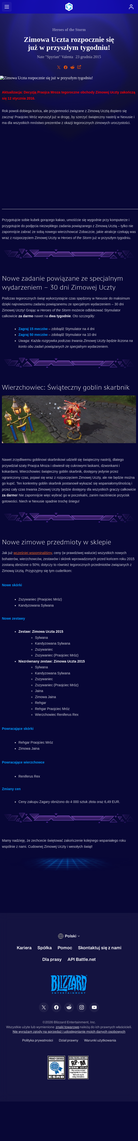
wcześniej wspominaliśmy (32, 553)
